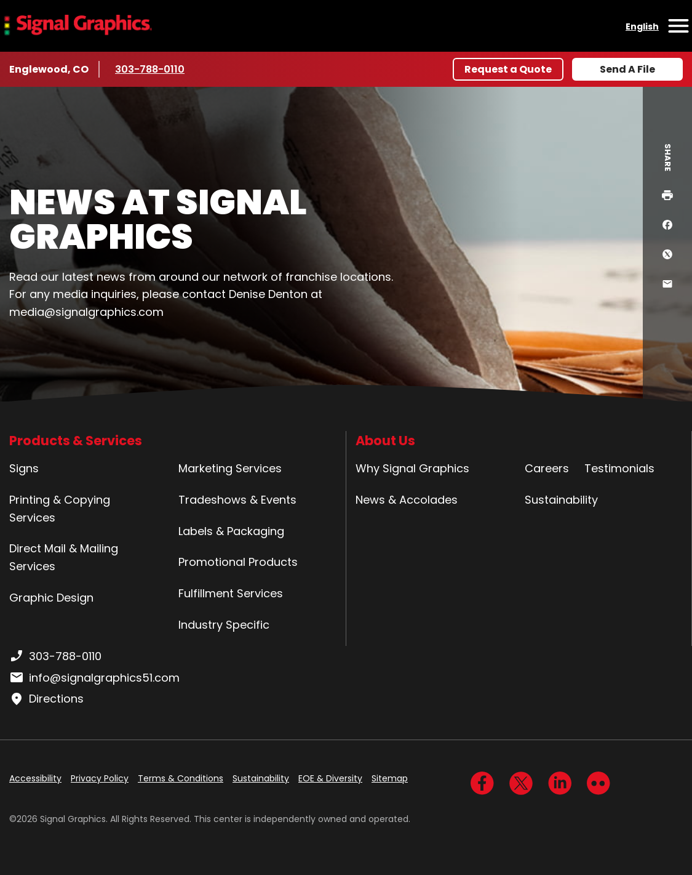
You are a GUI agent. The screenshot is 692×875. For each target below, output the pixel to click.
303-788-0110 (151, 69)
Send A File (627, 69)
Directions (46, 699)
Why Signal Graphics (412, 468)
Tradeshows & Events (237, 499)
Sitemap (390, 778)
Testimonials (619, 468)
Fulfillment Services (230, 593)
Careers (547, 468)
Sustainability (561, 499)
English (642, 26)
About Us (385, 440)
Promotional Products (238, 562)
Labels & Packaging (231, 531)
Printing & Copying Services (59, 508)
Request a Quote (508, 69)
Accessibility (35, 778)
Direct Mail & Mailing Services (63, 557)
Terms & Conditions (180, 778)
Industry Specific (223, 624)
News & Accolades (407, 499)
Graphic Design (51, 597)
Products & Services (75, 440)
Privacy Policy (100, 778)
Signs (24, 468)
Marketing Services (230, 468)
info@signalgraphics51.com (94, 678)
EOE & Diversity (330, 778)
